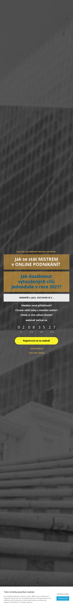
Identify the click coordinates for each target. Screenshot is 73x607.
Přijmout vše (62, 598)
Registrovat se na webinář (36, 340)
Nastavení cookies (63, 594)
